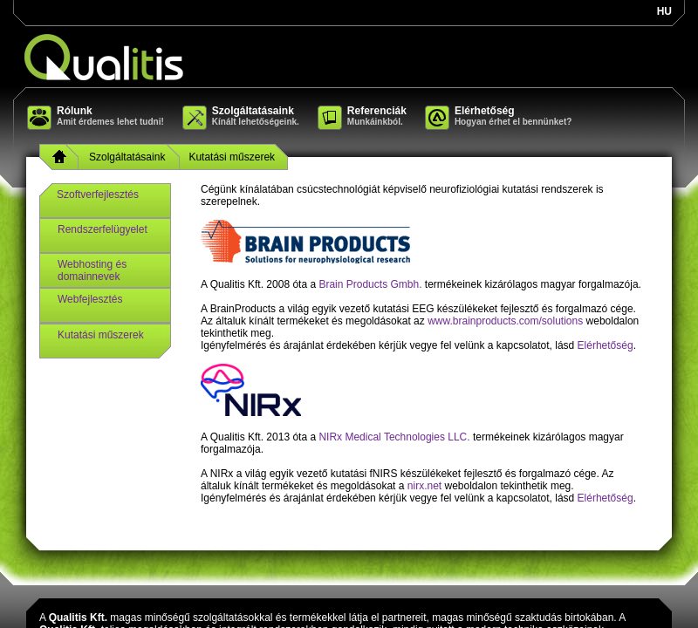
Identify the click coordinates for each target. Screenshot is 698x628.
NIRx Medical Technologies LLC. (393, 437)
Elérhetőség (605, 345)
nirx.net (424, 486)
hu (664, 11)
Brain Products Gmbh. (369, 284)
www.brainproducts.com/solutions (505, 321)
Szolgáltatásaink (127, 157)
